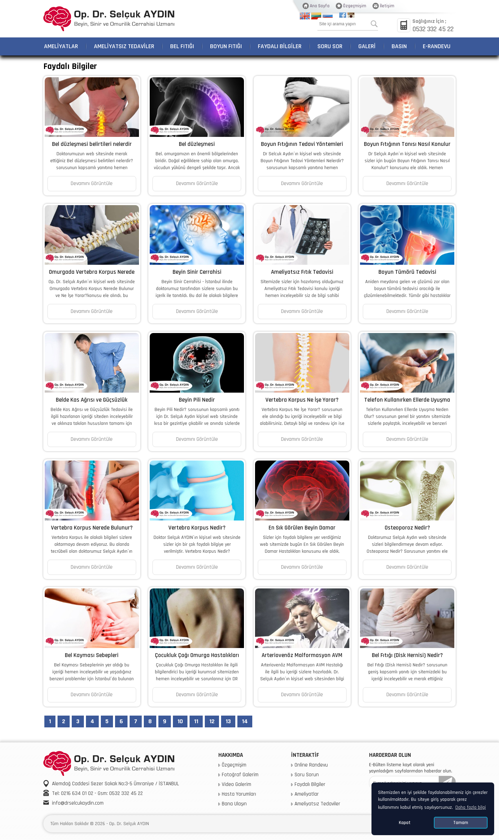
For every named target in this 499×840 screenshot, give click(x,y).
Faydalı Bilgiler (310, 784)
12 (212, 721)
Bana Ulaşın (234, 804)
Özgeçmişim (354, 6)
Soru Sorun (307, 775)
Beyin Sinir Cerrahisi (197, 272)
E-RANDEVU (436, 46)
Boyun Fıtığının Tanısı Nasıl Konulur (407, 144)
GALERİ (367, 46)
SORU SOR (329, 46)
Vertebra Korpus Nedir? (197, 528)
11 (196, 721)
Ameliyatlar (307, 794)
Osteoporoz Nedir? (407, 528)
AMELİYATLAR (61, 46)
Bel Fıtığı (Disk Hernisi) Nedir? (407, 655)
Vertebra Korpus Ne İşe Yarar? (302, 400)
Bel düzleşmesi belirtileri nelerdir (92, 144)
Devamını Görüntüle (92, 183)
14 (245, 721)
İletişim (387, 6)
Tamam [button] (460, 822)
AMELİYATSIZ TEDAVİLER (124, 46)
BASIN (399, 46)
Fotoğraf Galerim (240, 775)
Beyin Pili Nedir (197, 400)
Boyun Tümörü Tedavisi (407, 272)
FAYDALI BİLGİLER (279, 46)
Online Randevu (311, 765)
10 (180, 721)
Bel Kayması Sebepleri (92, 655)
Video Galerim (236, 784)
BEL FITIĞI (182, 46)
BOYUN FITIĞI (226, 46)
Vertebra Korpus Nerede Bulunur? (92, 528)
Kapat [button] (405, 822)
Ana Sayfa (320, 6)
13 (228, 721)
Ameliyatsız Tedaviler (317, 804)
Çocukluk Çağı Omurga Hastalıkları (197, 655)
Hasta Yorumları (239, 794)
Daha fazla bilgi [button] (470, 807)
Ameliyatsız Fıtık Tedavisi (302, 272)
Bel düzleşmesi (197, 144)
